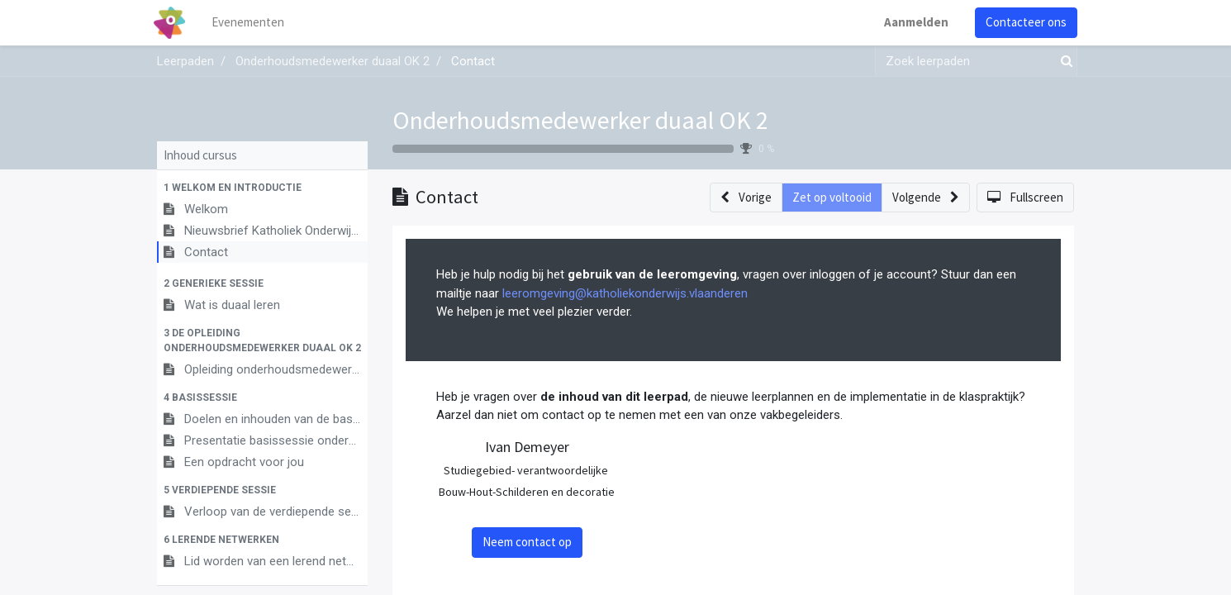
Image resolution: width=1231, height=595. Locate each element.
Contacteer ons (1022, 22)
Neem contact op (527, 542)
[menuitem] (252, 23)
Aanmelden (913, 22)
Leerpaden (185, 61)
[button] (262, 187)
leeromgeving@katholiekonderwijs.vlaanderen (625, 293)
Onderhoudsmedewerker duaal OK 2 (580, 120)
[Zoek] (1063, 61)
